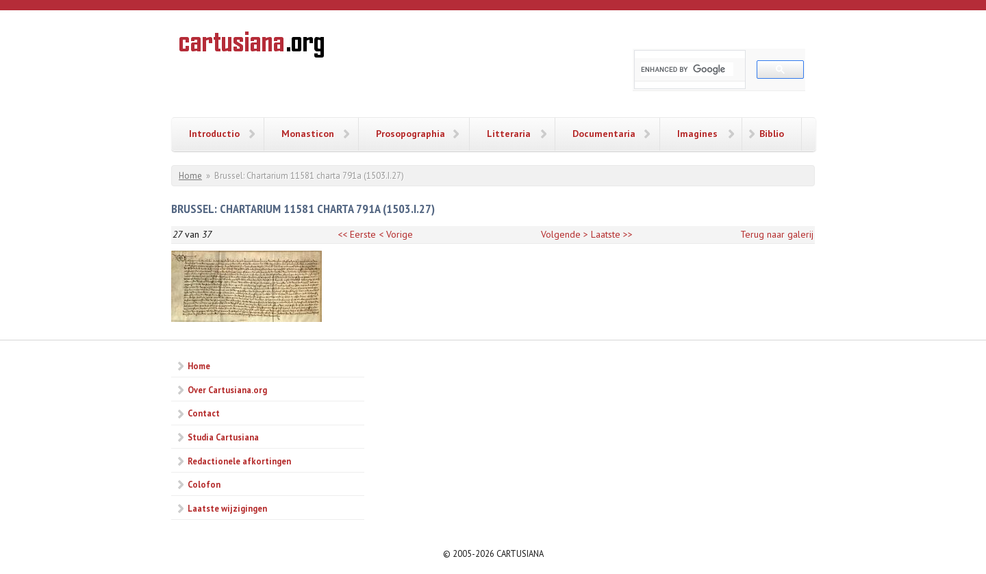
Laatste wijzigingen (227, 508)
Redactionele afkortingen (239, 461)
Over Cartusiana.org (227, 389)
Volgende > (564, 234)
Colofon (204, 484)
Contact (204, 413)
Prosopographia (410, 133)
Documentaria (603, 133)
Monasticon (307, 133)
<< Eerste (357, 234)
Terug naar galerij (776, 234)
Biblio (771, 133)
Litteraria (509, 133)
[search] (687, 69)
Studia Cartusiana (223, 437)
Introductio (214, 133)
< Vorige (396, 234)
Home (190, 176)
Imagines (697, 133)
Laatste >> (612, 234)
